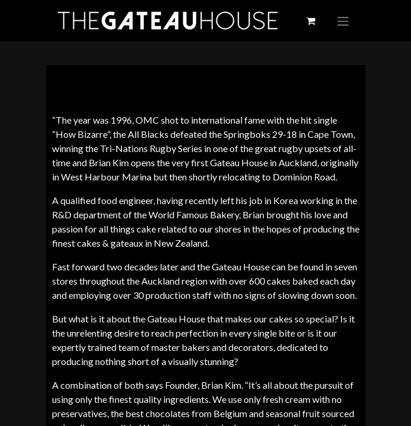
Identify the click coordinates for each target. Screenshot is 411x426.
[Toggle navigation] (343, 21)
